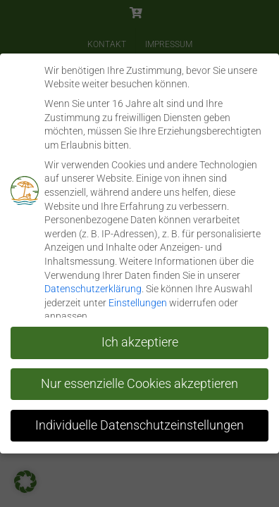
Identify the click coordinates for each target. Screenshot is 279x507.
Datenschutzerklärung (93, 288)
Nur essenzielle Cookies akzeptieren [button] (139, 383)
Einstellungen (137, 302)
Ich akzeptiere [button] (139, 341)
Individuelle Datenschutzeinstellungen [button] (139, 425)
